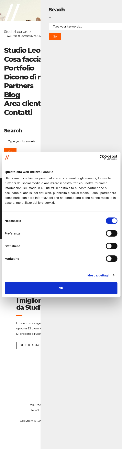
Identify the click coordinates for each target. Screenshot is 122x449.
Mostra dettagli (98, 275)
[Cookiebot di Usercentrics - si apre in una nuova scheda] (99, 157)
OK (61, 288)
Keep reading (30, 345)
